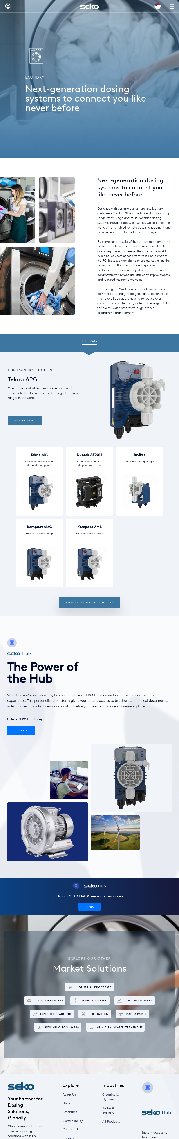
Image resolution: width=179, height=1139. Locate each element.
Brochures (70, 1112)
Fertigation (94, 1014)
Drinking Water (90, 1000)
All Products (111, 1121)
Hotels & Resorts (45, 1000)
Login (89, 907)
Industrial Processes (90, 987)
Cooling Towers (135, 1000)
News (67, 1103)
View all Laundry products (89, 602)
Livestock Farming (51, 1014)
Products (89, 341)
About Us (69, 1095)
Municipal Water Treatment (116, 1027)
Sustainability (73, 1121)
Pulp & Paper (132, 1014)
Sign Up (21, 730)
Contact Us (71, 1129)
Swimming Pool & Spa (57, 1027)
